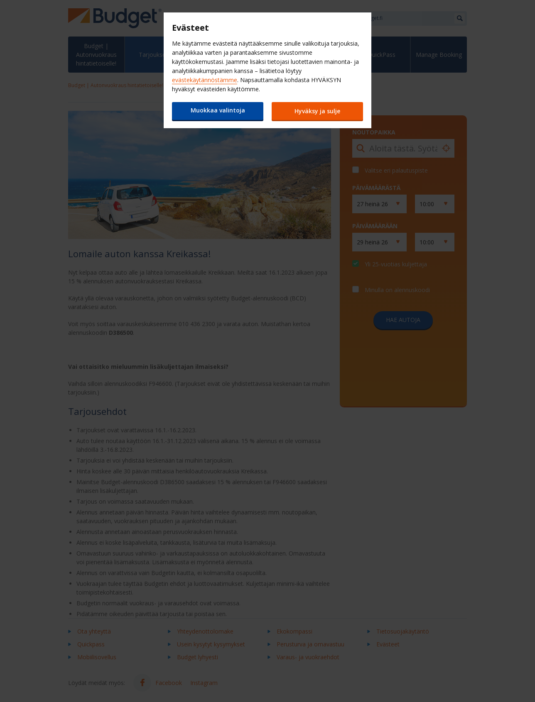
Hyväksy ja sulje (317, 111)
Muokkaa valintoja (218, 110)
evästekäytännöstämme (204, 80)
